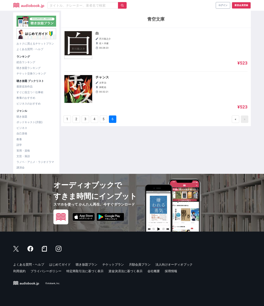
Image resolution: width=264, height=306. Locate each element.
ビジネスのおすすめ (28, 103)
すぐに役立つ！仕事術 (29, 92)
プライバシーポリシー (46, 271)
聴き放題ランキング (28, 67)
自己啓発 (21, 133)
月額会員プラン (140, 264)
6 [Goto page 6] (112, 119)
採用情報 (171, 271)
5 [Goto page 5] (103, 119)
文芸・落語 (23, 156)
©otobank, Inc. (52, 283)
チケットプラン (113, 264)
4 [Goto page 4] (94, 119)
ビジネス (21, 127)
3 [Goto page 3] (85, 119)
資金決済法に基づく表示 (125, 271)
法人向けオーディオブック (174, 264)
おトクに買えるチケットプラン (35, 43)
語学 (19, 144)
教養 (19, 139)
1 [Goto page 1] (67, 119)
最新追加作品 (24, 86)
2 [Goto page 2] (76, 119)
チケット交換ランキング (31, 73)
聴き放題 (21, 116)
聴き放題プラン (86, 264)
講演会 (20, 167)
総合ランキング (25, 62)
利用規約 (19, 271)
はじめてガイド (60, 264)
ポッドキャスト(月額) (29, 122)
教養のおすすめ (25, 97)
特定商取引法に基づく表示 (85, 271)
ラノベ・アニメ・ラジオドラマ (35, 162)
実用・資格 (23, 150)
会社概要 (153, 271)
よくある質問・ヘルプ (29, 49)
